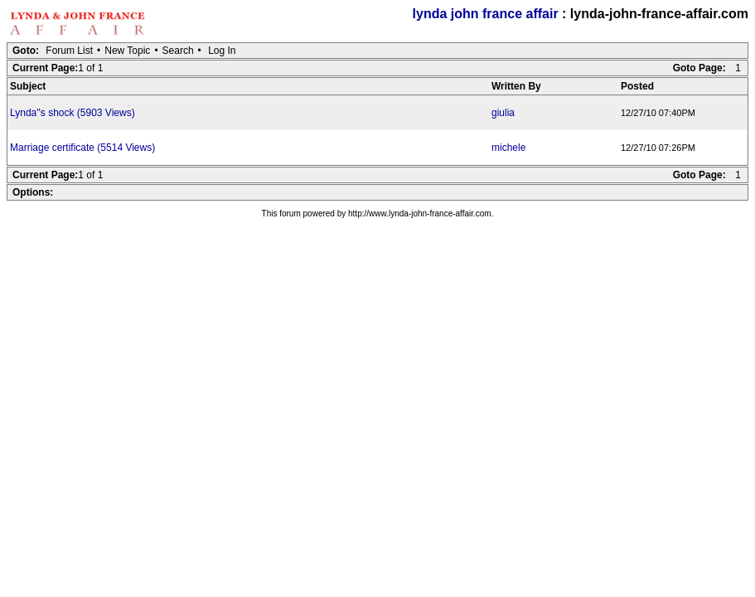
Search (178, 50)
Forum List (69, 50)
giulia (503, 113)
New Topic (127, 50)
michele (508, 147)
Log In (221, 50)
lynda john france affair (486, 14)
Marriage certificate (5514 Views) (82, 147)
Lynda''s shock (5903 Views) (72, 113)
